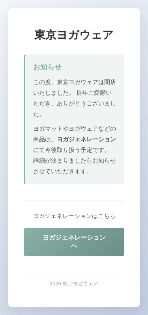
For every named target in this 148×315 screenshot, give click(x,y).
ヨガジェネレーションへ (74, 241)
